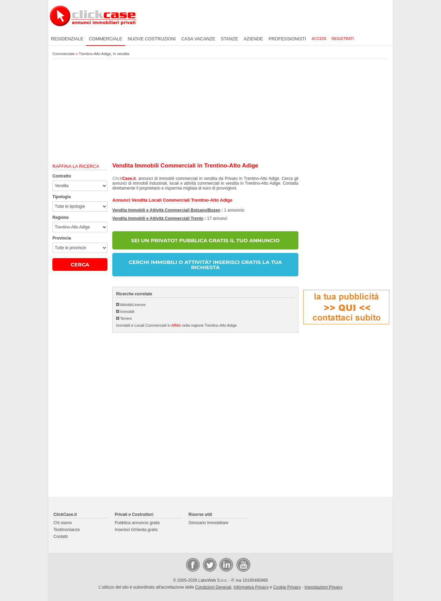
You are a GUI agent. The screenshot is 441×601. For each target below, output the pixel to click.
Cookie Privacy (287, 587)
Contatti (60, 536)
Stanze (229, 38)
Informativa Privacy (251, 587)
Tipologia (61, 196)
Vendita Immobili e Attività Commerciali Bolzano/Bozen (166, 210)
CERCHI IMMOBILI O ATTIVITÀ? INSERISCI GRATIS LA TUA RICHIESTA (205, 265)
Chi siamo (62, 522)
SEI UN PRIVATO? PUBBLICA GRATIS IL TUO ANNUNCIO (205, 240)
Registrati (342, 39)
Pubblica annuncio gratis (137, 522)
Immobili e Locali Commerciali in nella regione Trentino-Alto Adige (176, 325)
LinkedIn (225, 564)
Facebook (192, 564)
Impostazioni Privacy (323, 587)
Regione (60, 217)
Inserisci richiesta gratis (136, 529)
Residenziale (67, 38)
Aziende (253, 38)
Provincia (61, 238)
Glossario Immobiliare (208, 522)
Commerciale (105, 38)
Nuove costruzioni (152, 38)
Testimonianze (66, 529)
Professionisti (287, 38)
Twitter (209, 564)
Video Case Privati (243, 564)
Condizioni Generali (213, 587)
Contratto (61, 176)
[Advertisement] (220, 110)
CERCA (80, 264)
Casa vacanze (198, 38)
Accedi (319, 39)
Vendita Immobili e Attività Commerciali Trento (157, 218)
